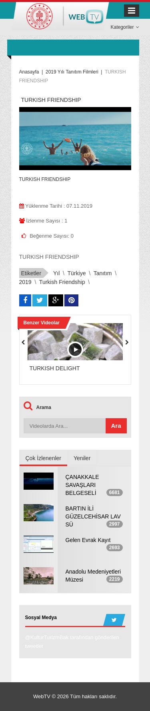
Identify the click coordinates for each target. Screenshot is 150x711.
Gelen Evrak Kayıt (88, 540)
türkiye (77, 273)
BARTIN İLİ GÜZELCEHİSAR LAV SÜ (93, 516)
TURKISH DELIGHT (55, 368)
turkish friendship (62, 282)
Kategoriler (124, 27)
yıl (56, 273)
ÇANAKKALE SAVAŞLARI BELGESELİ (82, 485)
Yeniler (82, 458)
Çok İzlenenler (44, 458)
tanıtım (103, 273)
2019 (25, 282)
